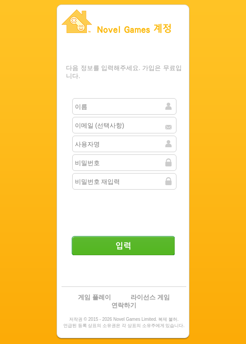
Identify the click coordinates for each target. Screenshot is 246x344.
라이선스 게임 (150, 297)
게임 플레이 (94, 297)
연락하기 (123, 305)
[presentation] (124, 209)
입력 (123, 245)
